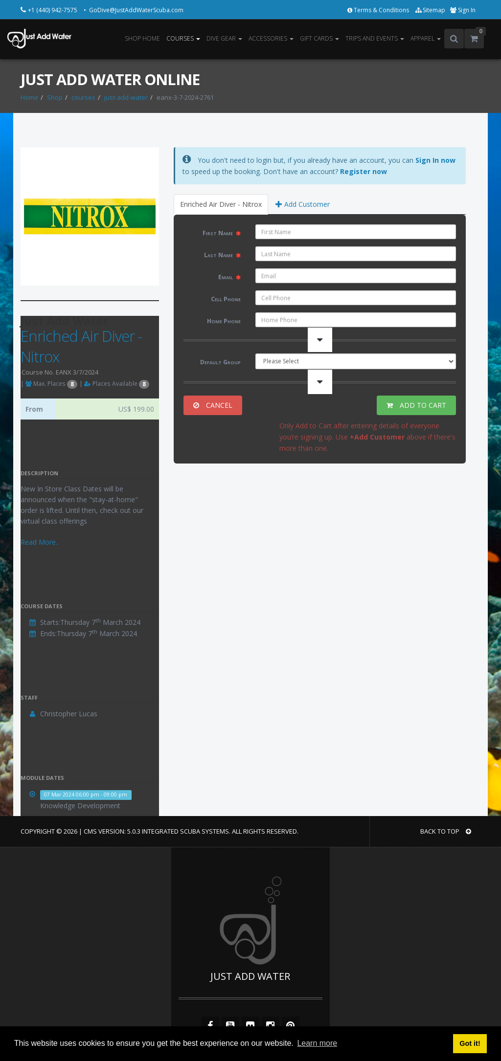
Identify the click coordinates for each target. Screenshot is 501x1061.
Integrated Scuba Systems (185, 831)
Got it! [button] (469, 1043)
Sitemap (430, 10)
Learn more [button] (317, 1043)
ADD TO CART (416, 405)
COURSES (183, 38)
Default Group (220, 362)
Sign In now (435, 160)
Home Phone (224, 321)
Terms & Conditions (378, 10)
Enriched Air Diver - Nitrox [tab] (221, 204)
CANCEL (212, 405)
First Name (222, 233)
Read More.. (40, 542)
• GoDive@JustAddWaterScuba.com (133, 10)
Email (229, 277)
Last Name (222, 255)
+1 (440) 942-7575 (53, 10)
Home (29, 97)
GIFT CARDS (319, 38)
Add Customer (302, 204)
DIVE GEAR (224, 38)
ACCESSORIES (271, 38)
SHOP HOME (142, 38)
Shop (55, 97)
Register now (363, 171)
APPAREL (425, 38)
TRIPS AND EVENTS (374, 38)
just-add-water (126, 97)
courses (83, 97)
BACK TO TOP (445, 831)
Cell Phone (226, 299)
